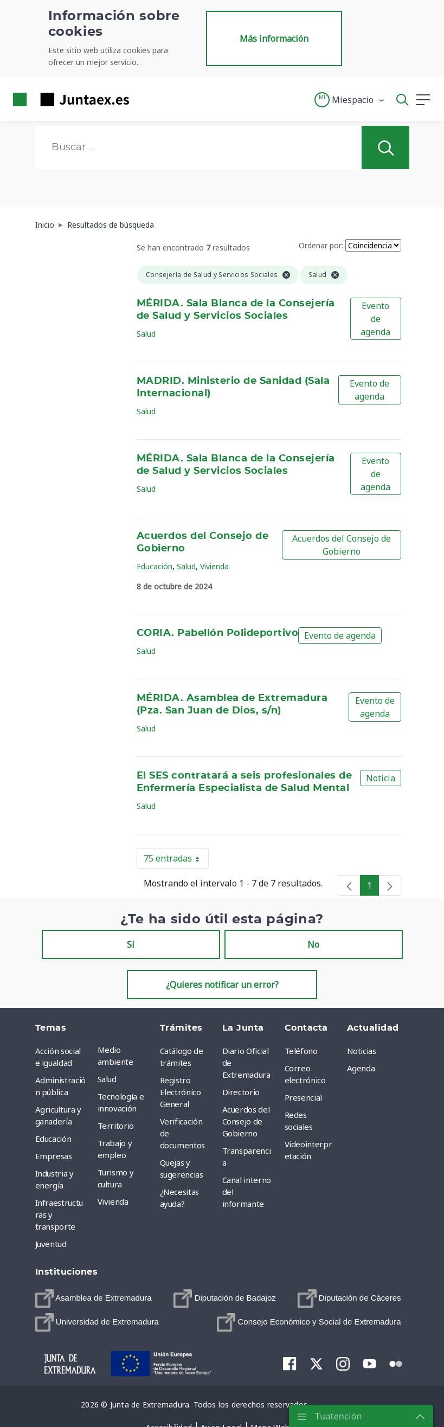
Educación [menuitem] (53, 1138)
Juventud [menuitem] (51, 1243)
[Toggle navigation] (144, 99)
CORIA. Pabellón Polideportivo (217, 633)
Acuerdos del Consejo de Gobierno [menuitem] (246, 1121)
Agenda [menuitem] (361, 1068)
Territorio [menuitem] (116, 1125)
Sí (130, 944)
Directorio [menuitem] (241, 1092)
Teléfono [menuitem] (301, 1050)
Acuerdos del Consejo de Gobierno (341, 544)
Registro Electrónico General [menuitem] (180, 1092)
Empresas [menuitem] (53, 1155)
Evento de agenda (375, 319)
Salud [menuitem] (107, 1079)
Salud (146, 334)
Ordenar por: (321, 245)
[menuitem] (93, 1298)
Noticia (380, 778)
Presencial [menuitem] (304, 1097)
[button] (350, 99)
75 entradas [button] (176, 860)
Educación (154, 566)
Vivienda (214, 566)
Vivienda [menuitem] (113, 1201)
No (313, 944)
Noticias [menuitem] (361, 1050)
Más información (274, 38)
